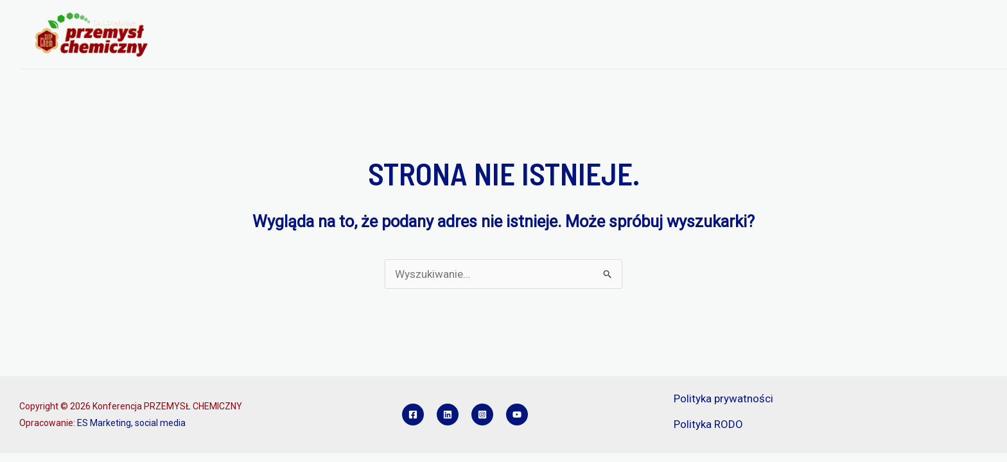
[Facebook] (413, 414)
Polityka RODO (708, 424)
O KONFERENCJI (363, 34)
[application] (398, 34)
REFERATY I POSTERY (678, 34)
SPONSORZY (771, 34)
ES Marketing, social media (131, 423)
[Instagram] (482, 414)
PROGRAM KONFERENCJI (476, 34)
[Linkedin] (448, 414)
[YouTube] (517, 414)
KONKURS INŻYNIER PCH (871, 34)
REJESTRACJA (581, 34)
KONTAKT (964, 34)
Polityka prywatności (723, 398)
